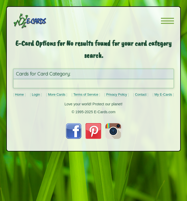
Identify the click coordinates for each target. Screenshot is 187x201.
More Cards (56, 94)
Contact (140, 94)
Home (19, 94)
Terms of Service (85, 94)
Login (36, 94)
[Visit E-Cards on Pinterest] (93, 137)
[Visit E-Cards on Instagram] (113, 137)
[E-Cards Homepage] (39, 21)
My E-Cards (163, 94)
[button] (167, 20)
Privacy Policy (116, 94)
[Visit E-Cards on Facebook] (73, 137)
